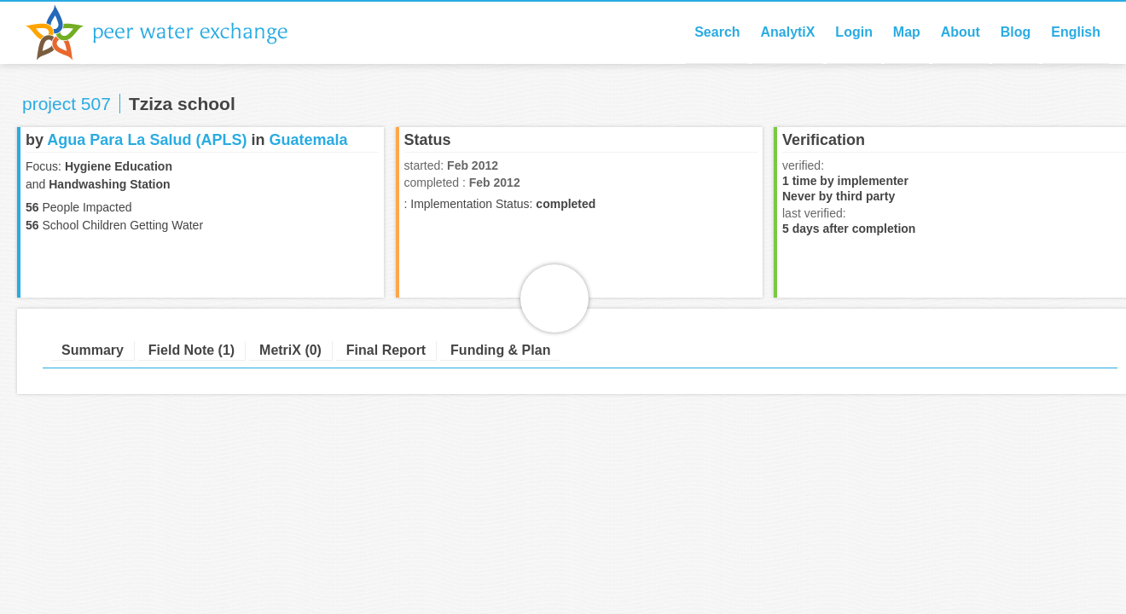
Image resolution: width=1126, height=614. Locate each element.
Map (906, 32)
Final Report (386, 350)
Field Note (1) (191, 350)
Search (717, 32)
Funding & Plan (500, 350)
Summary (92, 350)
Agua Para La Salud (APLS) (147, 139)
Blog (1016, 32)
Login (854, 32)
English (1075, 32)
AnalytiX (787, 32)
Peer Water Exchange (170, 32)
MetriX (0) (290, 350)
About (960, 32)
